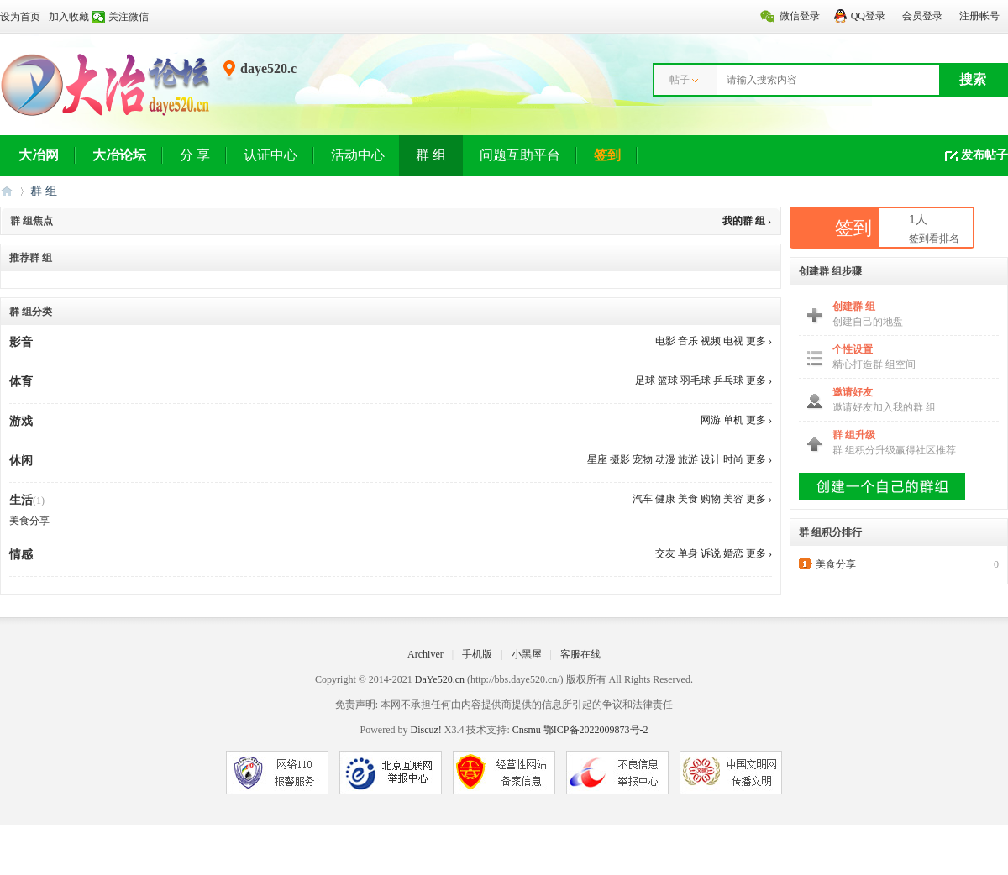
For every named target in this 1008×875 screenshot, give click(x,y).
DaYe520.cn (440, 679)
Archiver (425, 654)
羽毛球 (695, 380)
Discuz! (425, 730)
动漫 (665, 459)
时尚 (733, 459)
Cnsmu (527, 730)
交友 (665, 553)
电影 (665, 341)
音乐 (688, 341)
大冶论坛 (119, 155)
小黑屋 (527, 654)
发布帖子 (984, 155)
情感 (21, 554)
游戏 (21, 421)
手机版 (477, 654)
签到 (607, 155)
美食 (688, 499)
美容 (733, 499)
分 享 (195, 155)
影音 (21, 342)
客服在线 (580, 654)
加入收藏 (69, 17)
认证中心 (270, 155)
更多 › (759, 341)
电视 (733, 341)
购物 (711, 499)
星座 (597, 459)
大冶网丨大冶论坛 (6, 191)
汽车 (643, 499)
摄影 (620, 459)
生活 (21, 500)
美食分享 (29, 521)
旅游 (688, 459)
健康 (665, 499)
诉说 (711, 553)
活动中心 (358, 155)
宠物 (643, 459)
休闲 (21, 460)
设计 (711, 459)
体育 (21, 381)
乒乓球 (728, 380)
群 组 (431, 155)
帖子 (679, 80)
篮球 (668, 380)
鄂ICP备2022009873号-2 (595, 730)
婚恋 (733, 553)
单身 (688, 553)
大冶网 (38, 155)
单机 (733, 420)
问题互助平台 (520, 155)
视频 (711, 341)
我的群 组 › (746, 221)
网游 (711, 420)
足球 (645, 380)
